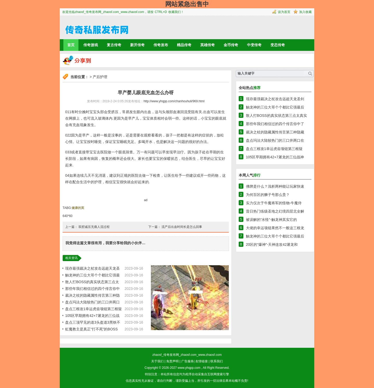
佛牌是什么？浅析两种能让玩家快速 (275, 186)
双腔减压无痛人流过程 (94, 227)
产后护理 (100, 77)
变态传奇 (277, 45)
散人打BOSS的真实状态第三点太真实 (276, 115)
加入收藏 (305, 12)
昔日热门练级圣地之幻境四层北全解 (275, 211)
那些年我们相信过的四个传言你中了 (275, 124)
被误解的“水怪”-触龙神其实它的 (271, 219)
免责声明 (172, 361)
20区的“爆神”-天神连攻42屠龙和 (272, 244)
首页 (71, 45)
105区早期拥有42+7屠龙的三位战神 (275, 157)
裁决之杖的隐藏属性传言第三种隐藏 (275, 132)
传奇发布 (160, 45)
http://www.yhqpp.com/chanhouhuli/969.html (174, 101)
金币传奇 (231, 45)
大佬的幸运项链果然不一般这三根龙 (275, 228)
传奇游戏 (90, 45)
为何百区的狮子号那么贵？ (268, 195)
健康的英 (78, 208)
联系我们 (216, 361)
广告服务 (187, 361)
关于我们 (157, 361)
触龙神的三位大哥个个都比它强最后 (275, 107)
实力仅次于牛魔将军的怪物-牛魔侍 (274, 203)
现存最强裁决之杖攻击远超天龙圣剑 (275, 99)
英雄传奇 (207, 45)
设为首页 (284, 12)
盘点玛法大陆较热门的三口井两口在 (275, 140)
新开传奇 (137, 45)
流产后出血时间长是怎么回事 (182, 227)
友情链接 (201, 361)
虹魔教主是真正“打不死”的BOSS (91, 329)
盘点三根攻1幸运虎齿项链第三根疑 (93, 309)
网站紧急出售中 (187, 4)
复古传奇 (114, 45)
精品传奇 (184, 45)
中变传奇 (254, 45)
